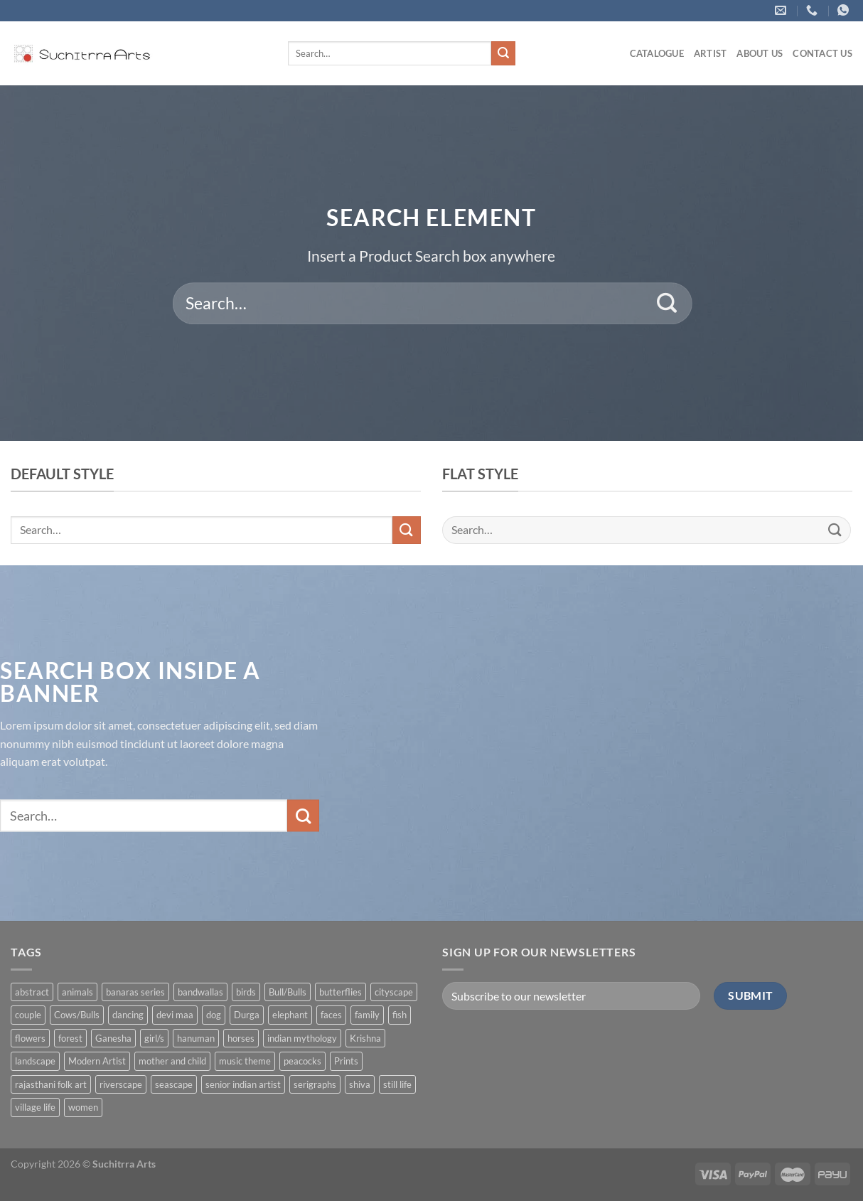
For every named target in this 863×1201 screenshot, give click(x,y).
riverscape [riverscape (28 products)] (121, 1084)
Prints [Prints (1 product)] (346, 1061)
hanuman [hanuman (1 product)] (196, 1038)
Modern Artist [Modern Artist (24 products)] (97, 1061)
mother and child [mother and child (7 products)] (172, 1061)
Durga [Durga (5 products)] (246, 1014)
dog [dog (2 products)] (213, 1014)
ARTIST (710, 53)
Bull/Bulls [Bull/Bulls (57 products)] (287, 992)
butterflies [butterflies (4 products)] (340, 992)
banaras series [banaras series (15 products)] (135, 992)
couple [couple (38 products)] (28, 1014)
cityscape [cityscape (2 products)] (394, 992)
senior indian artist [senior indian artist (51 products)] (243, 1084)
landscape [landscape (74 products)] (35, 1061)
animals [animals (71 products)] (77, 992)
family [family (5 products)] (367, 1014)
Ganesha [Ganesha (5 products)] (113, 1038)
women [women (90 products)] (83, 1107)
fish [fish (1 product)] (399, 1014)
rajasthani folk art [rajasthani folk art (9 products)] (51, 1084)
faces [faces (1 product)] (331, 1014)
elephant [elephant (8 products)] (290, 1014)
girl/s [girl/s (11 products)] (154, 1038)
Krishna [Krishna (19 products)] (365, 1038)
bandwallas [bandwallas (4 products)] (200, 992)
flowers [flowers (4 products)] (30, 1038)
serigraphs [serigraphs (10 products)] (315, 1084)
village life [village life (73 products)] (35, 1107)
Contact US (822, 53)
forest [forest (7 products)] (70, 1038)
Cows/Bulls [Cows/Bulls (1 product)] (77, 1014)
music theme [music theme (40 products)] (245, 1061)
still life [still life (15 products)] (397, 1084)
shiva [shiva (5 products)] (359, 1084)
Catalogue (657, 53)
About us (759, 53)
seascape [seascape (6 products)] (174, 1084)
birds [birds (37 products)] (246, 992)
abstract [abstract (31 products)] (32, 992)
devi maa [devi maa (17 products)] (174, 1014)
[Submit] (503, 53)
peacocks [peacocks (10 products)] (302, 1061)
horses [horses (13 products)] (240, 1038)
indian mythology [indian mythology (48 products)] (302, 1038)
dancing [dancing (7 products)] (128, 1014)
